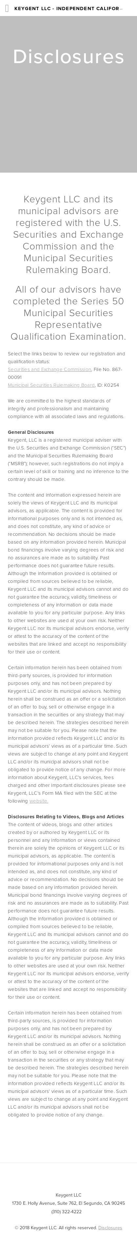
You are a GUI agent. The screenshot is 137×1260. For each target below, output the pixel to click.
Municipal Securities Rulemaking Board (51, 385)
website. (38, 800)
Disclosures (110, 1227)
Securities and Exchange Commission (49, 369)
